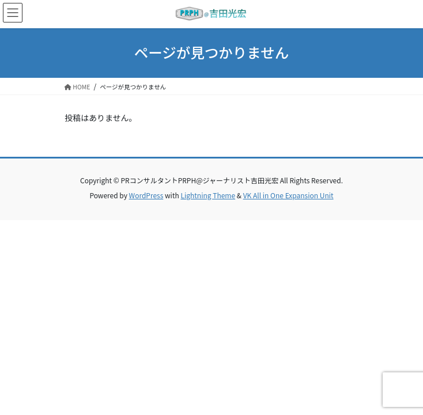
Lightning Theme (207, 195)
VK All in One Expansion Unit (288, 195)
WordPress (146, 195)
